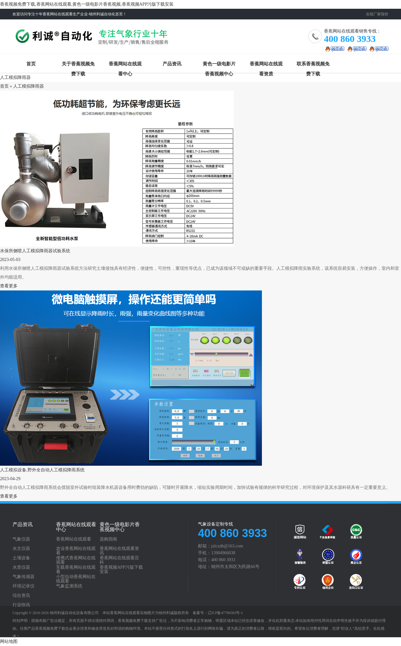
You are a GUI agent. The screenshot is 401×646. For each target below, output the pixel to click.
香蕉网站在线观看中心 (125, 65)
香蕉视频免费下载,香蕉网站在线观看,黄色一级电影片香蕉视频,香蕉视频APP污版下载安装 (87, 4)
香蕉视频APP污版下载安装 (121, 569)
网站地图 (9, 641)
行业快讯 (21, 605)
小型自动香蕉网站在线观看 (76, 579)
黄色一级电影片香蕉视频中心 (219, 65)
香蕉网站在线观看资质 (266, 65)
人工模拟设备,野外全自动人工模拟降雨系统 (42, 470)
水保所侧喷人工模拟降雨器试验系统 (35, 251)
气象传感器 (23, 577)
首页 (31, 63)
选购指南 (108, 539)
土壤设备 (21, 558)
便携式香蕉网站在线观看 (76, 560)
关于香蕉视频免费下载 (78, 65)
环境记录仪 (23, 586)
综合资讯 (21, 595)
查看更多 (9, 286)
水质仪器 (21, 567)
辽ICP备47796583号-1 (225, 613)
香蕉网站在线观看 (93, 39)
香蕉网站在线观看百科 (119, 560)
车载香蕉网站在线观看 (76, 569)
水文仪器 (21, 548)
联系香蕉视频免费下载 (313, 65)
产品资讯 (172, 63)
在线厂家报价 (377, 14)
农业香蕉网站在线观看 (76, 550)
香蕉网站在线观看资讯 (119, 550)
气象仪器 (21, 539)
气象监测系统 (69, 586)
